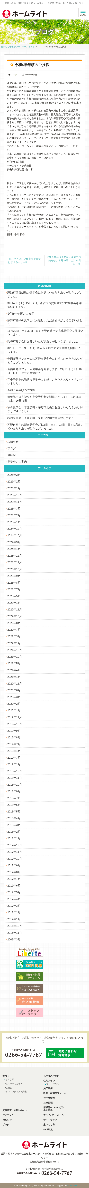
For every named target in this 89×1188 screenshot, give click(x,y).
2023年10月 (14, 569)
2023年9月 (13, 575)
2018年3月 (13, 824)
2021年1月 (13, 676)
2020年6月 (13, 690)
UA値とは (48, 1129)
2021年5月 (13, 663)
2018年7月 (13, 798)
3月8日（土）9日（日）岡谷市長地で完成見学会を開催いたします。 (44, 350)
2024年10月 (14, 535)
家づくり (7, 1076)
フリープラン (52, 1084)
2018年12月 (14, 771)
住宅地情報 (49, 1098)
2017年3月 (13, 905)
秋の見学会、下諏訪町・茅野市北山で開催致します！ (40, 417)
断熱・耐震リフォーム (54, 1093)
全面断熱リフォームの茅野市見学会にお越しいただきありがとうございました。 (44, 360)
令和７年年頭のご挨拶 (21, 390)
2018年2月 (13, 831)
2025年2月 (13, 515)
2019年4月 (13, 750)
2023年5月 (13, 596)
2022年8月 (13, 622)
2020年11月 (14, 683)
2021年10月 (14, 656)
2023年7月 (13, 589)
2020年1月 (13, 710)
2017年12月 (14, 845)
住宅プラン (49, 1081)
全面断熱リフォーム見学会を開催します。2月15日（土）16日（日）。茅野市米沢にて (44, 371)
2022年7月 (13, 629)
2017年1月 (13, 919)
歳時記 (11, 455)
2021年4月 (13, 670)
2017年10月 (14, 858)
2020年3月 (13, 696)
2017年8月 (13, 872)
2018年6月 (13, 804)
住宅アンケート (10, 1115)
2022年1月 (13, 643)
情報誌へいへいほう (53, 1107)
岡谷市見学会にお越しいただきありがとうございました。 (43, 341)
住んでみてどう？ (13, 1083)
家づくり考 (49, 1124)
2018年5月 (13, 811)
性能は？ (9, 1087)
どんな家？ (10, 1079)
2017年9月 (13, 865)
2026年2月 (13, 481)
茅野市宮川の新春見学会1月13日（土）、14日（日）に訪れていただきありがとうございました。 (44, 426)
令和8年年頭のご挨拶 (20, 313)
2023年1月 (13, 602)
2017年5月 (13, 892)
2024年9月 (13, 542)
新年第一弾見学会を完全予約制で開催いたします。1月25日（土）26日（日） (44, 398)
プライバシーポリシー (54, 1115)
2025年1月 (13, 522)
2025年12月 (14, 494)
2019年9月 (13, 730)
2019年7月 (13, 744)
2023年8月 (13, 582)
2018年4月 (13, 818)
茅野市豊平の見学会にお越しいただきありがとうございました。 (44, 322)
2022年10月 (14, 616)
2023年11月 (14, 562)
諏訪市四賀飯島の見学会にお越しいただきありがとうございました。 (44, 294)
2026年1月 (13, 488)
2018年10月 (14, 784)
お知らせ (12, 441)
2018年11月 (14, 777)
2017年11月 (14, 851)
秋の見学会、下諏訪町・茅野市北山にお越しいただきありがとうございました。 (44, 409)
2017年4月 (13, 899)
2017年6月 (13, 885)
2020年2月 (13, 703)
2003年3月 (13, 939)
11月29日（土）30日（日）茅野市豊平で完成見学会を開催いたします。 (45, 332)
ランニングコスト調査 (16, 1091)
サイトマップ (50, 1120)
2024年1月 (13, 548)
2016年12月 (14, 925)
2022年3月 (13, 636)
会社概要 (48, 1110)
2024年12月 (14, 528)
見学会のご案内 (17, 461)
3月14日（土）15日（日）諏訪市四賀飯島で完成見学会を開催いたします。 (44, 305)
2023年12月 (14, 555)
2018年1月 (13, 838)
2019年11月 (14, 717)
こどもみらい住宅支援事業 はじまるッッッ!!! (25, 260)
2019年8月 (13, 737)
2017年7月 (13, 878)
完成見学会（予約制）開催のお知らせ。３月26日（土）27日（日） (63, 260)
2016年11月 (14, 932)
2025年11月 (14, 501)
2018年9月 (13, 791)
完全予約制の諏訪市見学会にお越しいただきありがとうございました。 (44, 381)
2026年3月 (13, 474)
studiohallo (72, 1185)
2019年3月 (13, 757)
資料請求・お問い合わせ (15, 1110)
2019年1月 (13, 764)
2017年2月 (13, 912)
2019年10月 (14, 724)
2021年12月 (14, 649)
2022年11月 (14, 609)
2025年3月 (13, 508)
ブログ (14, 75)
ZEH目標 (47, 1102)
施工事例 (48, 1088)
